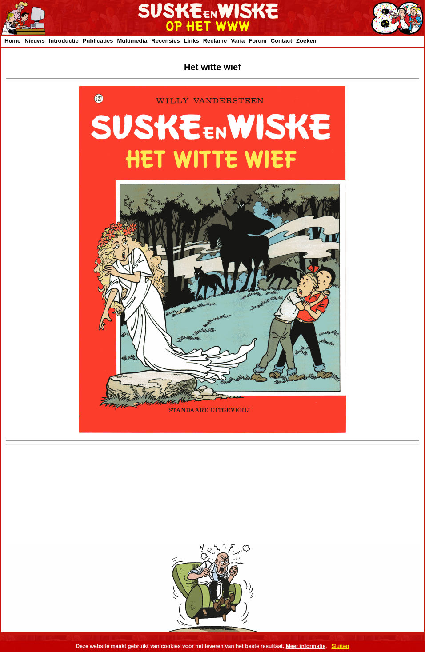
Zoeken (306, 40)
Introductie (64, 40)
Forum (257, 40)
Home (12, 40)
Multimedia (132, 40)
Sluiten (340, 646)
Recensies (165, 40)
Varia (238, 40)
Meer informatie (305, 646)
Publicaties (98, 40)
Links (191, 40)
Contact (281, 40)
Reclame (215, 40)
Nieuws (34, 40)
